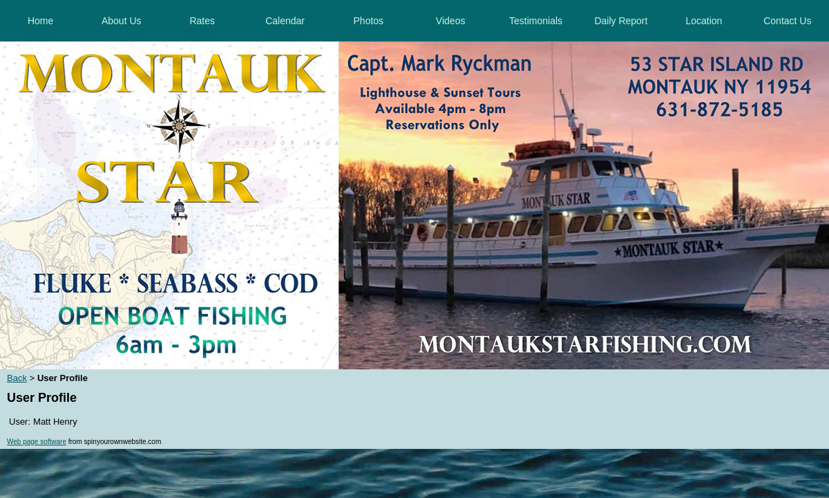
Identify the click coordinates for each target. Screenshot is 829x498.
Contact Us (787, 20)
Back (17, 378)
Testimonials (535, 20)
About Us (122, 20)
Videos (451, 20)
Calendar (285, 20)
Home (40, 20)
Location (703, 20)
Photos (369, 20)
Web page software (36, 441)
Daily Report (620, 20)
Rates (202, 20)
